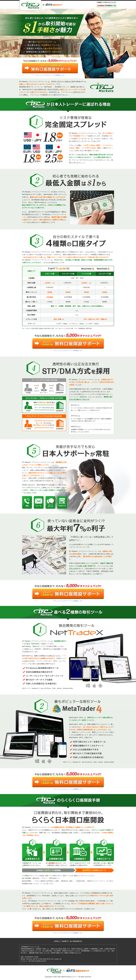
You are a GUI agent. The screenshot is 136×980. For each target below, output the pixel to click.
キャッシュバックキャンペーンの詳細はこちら (50, 75)
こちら (42, 883)
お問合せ (57, 941)
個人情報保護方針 (76, 941)
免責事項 (65, 941)
